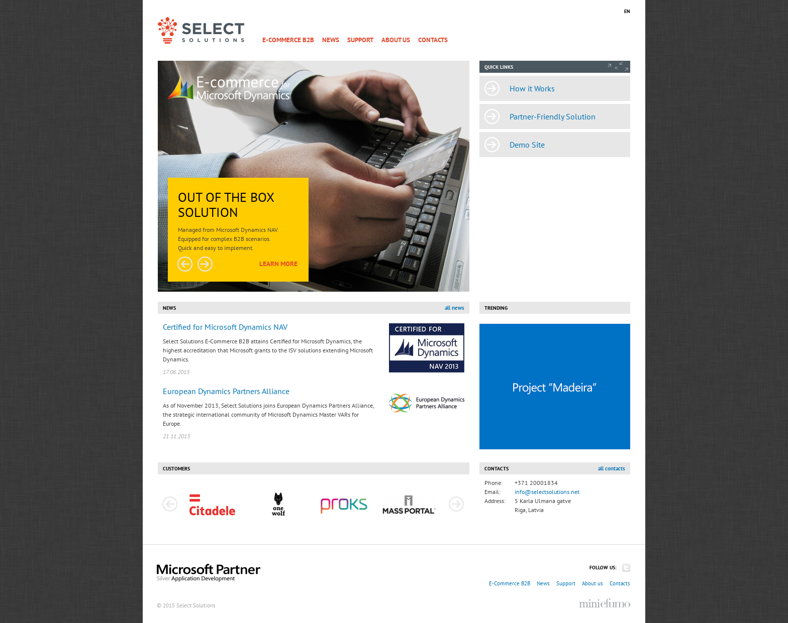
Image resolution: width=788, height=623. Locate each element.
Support (360, 40)
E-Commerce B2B (288, 40)
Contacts (433, 40)
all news (454, 307)
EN (627, 11)
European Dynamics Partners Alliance (226, 391)
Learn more (278, 264)
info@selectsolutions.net (547, 491)
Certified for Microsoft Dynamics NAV (225, 327)
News (330, 40)
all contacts (611, 468)
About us (395, 40)
